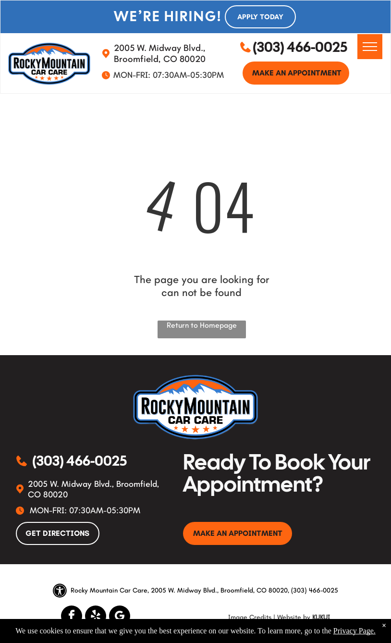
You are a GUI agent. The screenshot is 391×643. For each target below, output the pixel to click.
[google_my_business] (119, 617)
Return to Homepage (202, 325)
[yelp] (95, 617)
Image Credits (249, 617)
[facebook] (71, 617)
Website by (293, 617)
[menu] (369, 46)
